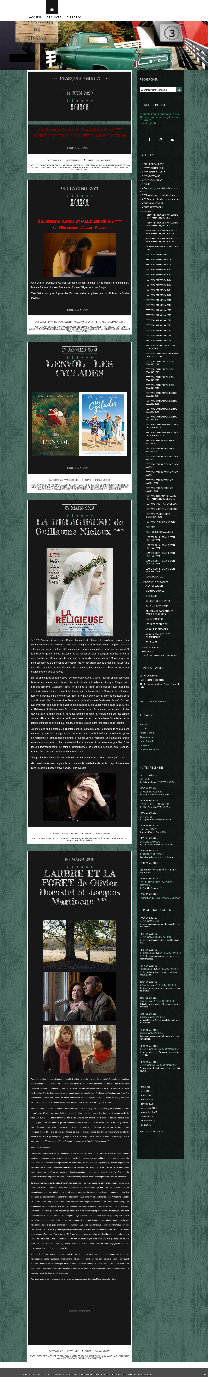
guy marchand (110, 1356)
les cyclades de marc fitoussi (112, 487)
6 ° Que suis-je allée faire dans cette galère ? (159, 189)
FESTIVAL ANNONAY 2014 (158, 290)
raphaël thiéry (82, 485)
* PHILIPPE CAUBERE (153, 164)
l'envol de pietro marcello (51, 485)
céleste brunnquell (91, 165)
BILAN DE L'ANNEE (154, 591)
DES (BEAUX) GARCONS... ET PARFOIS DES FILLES (159, 612)
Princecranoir (146, 969)
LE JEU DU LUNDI (154, 619)
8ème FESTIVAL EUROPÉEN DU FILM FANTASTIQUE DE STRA (161, 232)
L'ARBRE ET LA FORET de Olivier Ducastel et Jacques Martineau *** (79, 887)
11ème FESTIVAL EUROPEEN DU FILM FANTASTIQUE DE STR (161, 224)
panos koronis (113, 489)
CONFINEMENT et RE (153, 203)
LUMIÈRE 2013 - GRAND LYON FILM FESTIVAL (160, 562)
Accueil (35, 17)
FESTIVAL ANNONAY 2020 (158, 320)
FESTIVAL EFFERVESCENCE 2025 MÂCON (161, 473)
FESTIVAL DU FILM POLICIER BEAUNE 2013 (159, 370)
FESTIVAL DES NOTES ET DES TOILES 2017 (160, 347)
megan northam (98, 327)
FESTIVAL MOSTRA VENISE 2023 (161, 509)
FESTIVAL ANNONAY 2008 (158, 259)
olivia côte (60, 489)
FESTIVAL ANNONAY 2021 (158, 325)
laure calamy (45, 489)
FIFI (80, 107)
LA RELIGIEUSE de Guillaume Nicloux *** (79, 527)
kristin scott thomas (78, 489)
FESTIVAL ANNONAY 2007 (158, 254)
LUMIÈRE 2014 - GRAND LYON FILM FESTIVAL (160, 570)
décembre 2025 (149, 1108)
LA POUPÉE (146, 816)
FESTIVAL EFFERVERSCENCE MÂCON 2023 (159, 450)
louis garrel (113, 485)
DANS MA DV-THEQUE (156, 606)
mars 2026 (146, 1095)
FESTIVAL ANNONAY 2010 (158, 269)
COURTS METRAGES (152, 207)
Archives (54, 17)
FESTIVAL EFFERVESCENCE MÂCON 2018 (159, 481)
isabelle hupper (75, 840)
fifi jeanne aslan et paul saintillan (54, 165)
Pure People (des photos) (152, 680)
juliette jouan (99, 485)
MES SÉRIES (148, 651)
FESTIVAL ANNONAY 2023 (81, 322)
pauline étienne (101, 838)
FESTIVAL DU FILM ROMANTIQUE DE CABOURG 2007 (162, 426)
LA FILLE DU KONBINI (151, 791)
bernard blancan (48, 487)
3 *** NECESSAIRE (70, 480)
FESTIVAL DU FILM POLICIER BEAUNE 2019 (159, 386)
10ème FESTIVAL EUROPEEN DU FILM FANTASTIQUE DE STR (161, 216)
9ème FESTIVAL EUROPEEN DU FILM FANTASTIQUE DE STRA (161, 240)
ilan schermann (61, 167)
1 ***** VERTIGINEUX (153, 168)
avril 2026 (146, 1091)
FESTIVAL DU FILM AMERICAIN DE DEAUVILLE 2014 (162, 355)
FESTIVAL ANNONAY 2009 (158, 264)
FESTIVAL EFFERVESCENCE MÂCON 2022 (159, 489)
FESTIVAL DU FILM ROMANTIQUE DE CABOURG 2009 (162, 434)
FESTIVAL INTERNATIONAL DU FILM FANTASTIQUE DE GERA (160, 497)
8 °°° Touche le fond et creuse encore (160, 199)
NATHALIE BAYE (148, 829)
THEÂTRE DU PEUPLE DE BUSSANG (160, 655)
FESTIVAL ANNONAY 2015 (158, 295)
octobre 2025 (147, 1116)
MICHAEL (144, 779)
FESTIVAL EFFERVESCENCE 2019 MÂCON (161, 457)
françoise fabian (76, 1358)
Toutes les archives (151, 1131)
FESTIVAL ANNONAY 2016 (158, 300)
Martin (143, 921)
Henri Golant (146, 741)
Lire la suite (77, 148)
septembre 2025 (149, 1120)
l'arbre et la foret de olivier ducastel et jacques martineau (69, 1356)
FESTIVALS (147, 211)
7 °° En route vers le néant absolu (158, 195)
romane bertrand (80, 167)
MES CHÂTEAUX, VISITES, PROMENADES (158, 635)
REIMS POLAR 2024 (155, 576)
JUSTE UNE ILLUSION (151, 854)
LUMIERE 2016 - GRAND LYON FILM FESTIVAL (160, 546)
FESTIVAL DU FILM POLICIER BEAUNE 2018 (159, 378)
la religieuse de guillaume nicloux (56, 838)
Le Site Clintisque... (149, 675)
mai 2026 (145, 1086)
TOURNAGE (151, 642)
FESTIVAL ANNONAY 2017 (158, 305)
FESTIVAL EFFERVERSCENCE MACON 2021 (159, 442)
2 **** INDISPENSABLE (70, 160)
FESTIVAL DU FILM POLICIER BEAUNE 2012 (159, 362)
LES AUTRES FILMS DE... (157, 624)
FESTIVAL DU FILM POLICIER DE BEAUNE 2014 (161, 394)
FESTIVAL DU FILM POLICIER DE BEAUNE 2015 (161, 402)
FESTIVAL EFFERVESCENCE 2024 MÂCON (161, 465)
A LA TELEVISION (154, 586)
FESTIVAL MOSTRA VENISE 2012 (161, 504)
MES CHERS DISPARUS (156, 629)
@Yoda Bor (145, 985)
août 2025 (146, 1125)
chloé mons (46, 167)
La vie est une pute (151, 647)
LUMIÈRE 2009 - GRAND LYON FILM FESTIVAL (160, 554)
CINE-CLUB (151, 596)
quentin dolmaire (112, 165)
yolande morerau (67, 487)
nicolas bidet (97, 489)
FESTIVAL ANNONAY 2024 (158, 335)
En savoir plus (146, 1374)
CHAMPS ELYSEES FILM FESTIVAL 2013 (161, 248)
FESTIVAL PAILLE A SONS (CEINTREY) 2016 (158, 515)
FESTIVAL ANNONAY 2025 (158, 340)
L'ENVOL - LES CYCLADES (79, 368)
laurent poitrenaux (101, 167)
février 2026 (147, 1099)
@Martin (144, 1049)
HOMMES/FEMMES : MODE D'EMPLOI (160, 897)
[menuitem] (35, 17)
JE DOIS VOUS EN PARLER (155, 582)
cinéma (76, 165)
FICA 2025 (150, 527)
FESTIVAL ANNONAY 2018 (158, 310)
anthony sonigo (79, 169)
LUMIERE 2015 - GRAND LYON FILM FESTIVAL (160, 538)
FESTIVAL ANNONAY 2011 (158, 274)
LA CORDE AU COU (150, 841)
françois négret (121, 167)
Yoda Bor (144, 1001)
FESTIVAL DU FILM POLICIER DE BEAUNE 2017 (161, 418)
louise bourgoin (118, 838)
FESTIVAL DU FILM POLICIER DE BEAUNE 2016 (161, 410)
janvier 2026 (147, 1103)
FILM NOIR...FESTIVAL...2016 (159, 532)
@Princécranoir (147, 953)
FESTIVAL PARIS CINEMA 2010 (160, 522)
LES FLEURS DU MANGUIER (154, 804)
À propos (74, 17)
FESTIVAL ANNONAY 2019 (158, 315)
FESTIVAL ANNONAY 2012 (158, 279)
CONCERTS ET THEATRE (157, 601)
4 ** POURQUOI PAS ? (153, 180)
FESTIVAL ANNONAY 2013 (158, 284)
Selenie (143, 1033)
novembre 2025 (149, 1112)
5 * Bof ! (146, 184)
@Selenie (144, 1017)
